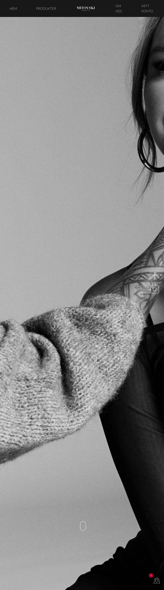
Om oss (118, 8)
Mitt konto (147, 8)
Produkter (46, 9)
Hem (13, 9)
